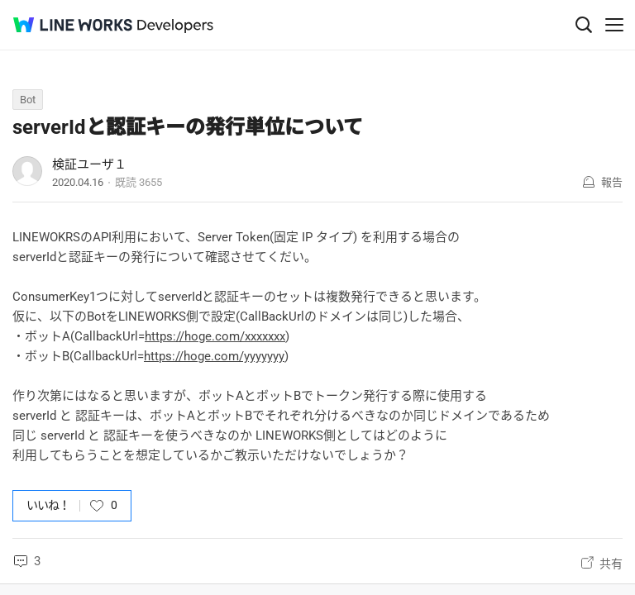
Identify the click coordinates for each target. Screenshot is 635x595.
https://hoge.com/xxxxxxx (215, 336)
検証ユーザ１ (89, 164)
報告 (612, 182)
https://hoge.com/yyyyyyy (214, 356)
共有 (611, 563)
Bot (28, 99)
